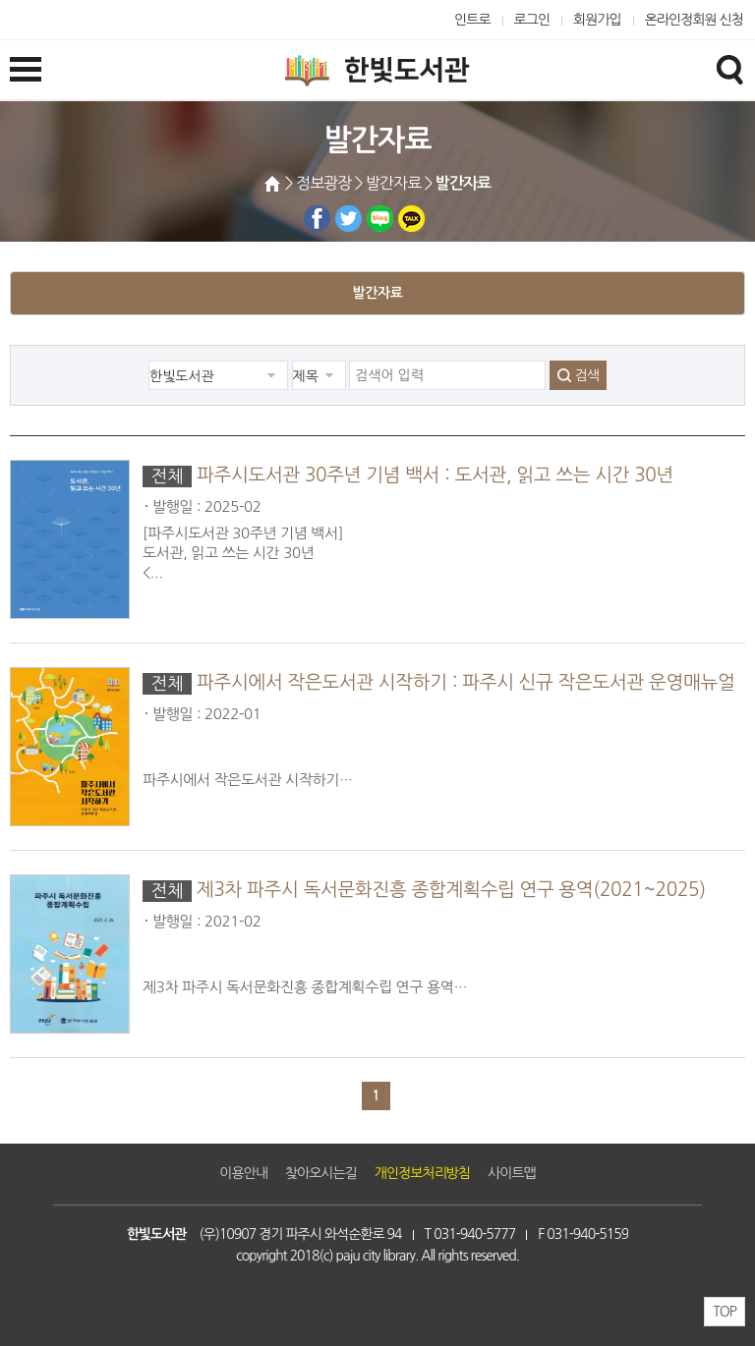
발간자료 (377, 293)
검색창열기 (729, 68)
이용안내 (243, 1173)
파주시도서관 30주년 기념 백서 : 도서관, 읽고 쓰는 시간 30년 (435, 475)
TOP (724, 1311)
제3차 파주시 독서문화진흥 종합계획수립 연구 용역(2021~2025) (451, 889)
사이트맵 (512, 1173)
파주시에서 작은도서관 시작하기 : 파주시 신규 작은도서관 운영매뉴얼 (466, 682)
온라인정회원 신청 (694, 20)
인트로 (472, 20)
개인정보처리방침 (422, 1173)
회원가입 (597, 20)
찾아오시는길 (321, 1173)
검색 (587, 375)
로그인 (532, 20)
